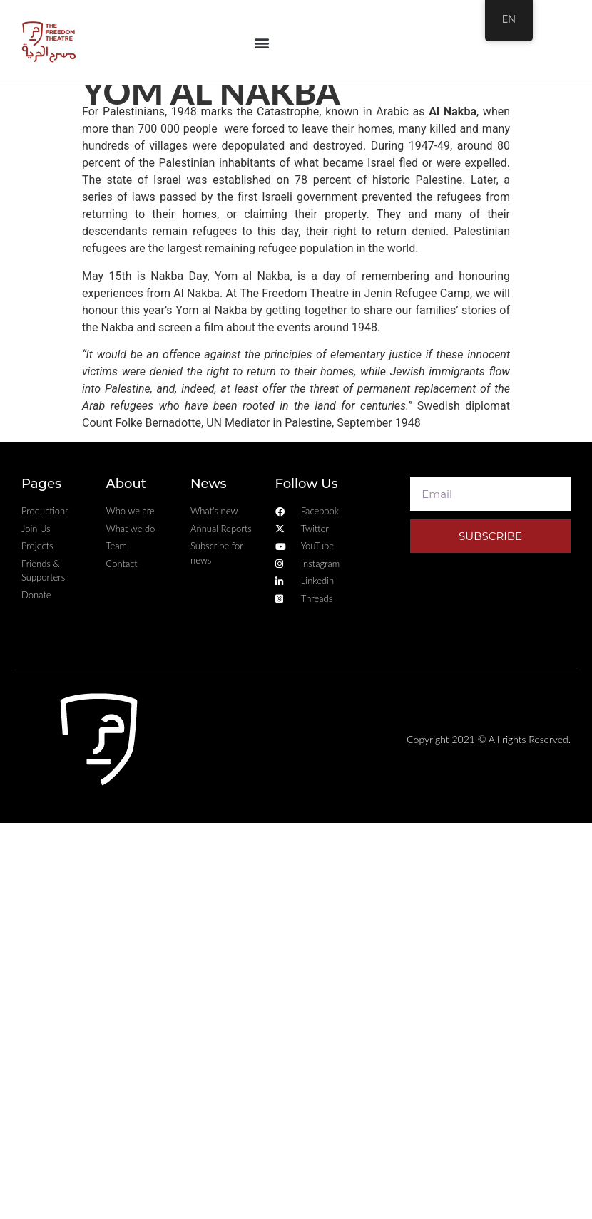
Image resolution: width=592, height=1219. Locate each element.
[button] (261, 42)
